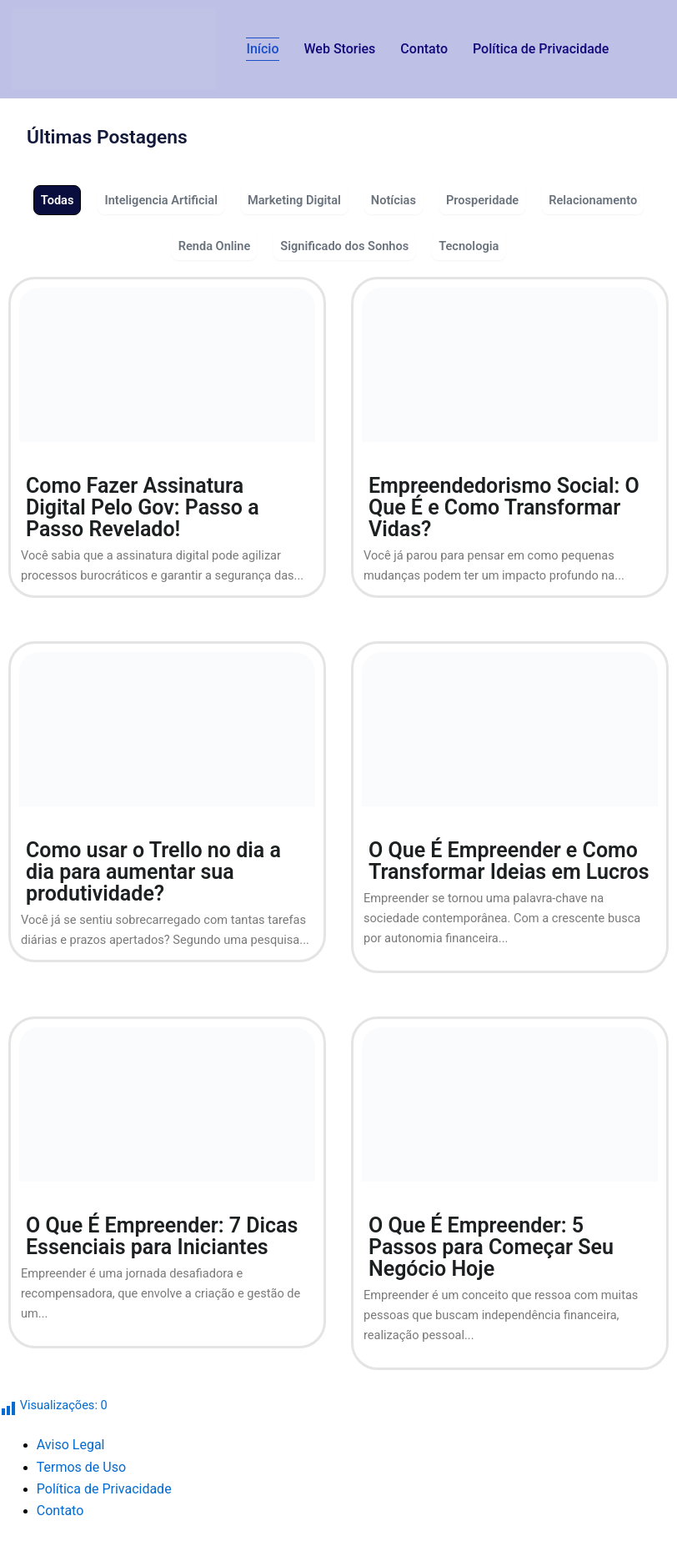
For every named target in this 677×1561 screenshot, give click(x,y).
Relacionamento (593, 200)
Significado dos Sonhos (344, 245)
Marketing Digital (294, 200)
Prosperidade (482, 200)
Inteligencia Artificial (161, 200)
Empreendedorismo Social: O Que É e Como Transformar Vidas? (504, 507)
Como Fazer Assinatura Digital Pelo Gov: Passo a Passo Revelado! (142, 507)
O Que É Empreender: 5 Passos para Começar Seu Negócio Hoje (491, 1247)
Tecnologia (469, 245)
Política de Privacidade (541, 49)
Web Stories (340, 49)
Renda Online (214, 245)
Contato (424, 49)
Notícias (393, 200)
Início (262, 49)
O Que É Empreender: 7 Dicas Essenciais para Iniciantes (162, 1236)
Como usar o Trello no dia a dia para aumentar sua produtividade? (153, 872)
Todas (57, 200)
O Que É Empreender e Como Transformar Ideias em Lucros (509, 861)
